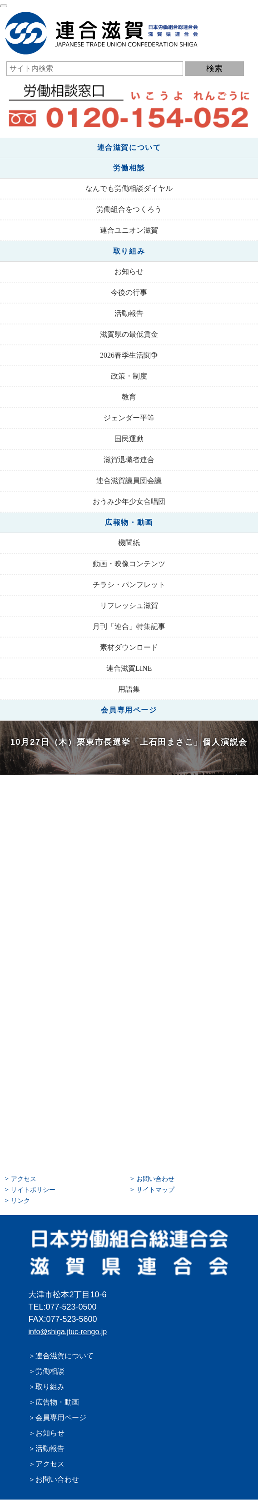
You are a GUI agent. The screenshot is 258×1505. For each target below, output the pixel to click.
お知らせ (129, 271)
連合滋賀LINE (129, 668)
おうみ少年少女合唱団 (129, 501)
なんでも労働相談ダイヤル (129, 188)
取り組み (129, 251)
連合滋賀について (129, 147)
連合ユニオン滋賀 (129, 230)
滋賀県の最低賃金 (129, 334)
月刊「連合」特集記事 (129, 626)
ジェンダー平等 (129, 418)
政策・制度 (129, 376)
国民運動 (129, 439)
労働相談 (129, 168)
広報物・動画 (129, 522)
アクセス (23, 1178)
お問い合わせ (155, 1178)
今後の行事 (129, 292)
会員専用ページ (129, 710)
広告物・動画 (57, 1402)
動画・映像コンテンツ (129, 564)
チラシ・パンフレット (129, 584)
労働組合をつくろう (129, 209)
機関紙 (129, 543)
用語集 (129, 689)
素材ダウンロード (129, 647)
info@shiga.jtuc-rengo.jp (67, 1332)
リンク (20, 1200)
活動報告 (129, 313)
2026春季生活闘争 (129, 355)
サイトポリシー (33, 1189)
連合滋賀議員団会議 (129, 480)
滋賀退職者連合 (129, 459)
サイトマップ (155, 1189)
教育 (129, 397)
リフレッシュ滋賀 (129, 605)
